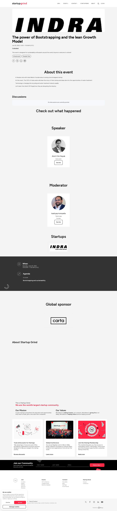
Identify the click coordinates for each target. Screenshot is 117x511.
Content (74, 3)
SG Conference (45, 482)
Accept (20, 502)
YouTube (64, 485)
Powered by (98, 508)
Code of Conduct (33, 501)
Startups (23, 485)
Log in (102, 3)
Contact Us (85, 483)
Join (58, 3)
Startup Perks (84, 3)
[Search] (98, 3)
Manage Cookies (14, 507)
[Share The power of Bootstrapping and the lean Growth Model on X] (17, 60)
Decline (8, 502)
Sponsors (23, 486)
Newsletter (64, 482)
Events (65, 3)
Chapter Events (45, 483)
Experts (22, 483)
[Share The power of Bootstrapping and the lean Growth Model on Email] (24, 60)
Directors (23, 488)
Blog (63, 483)
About (93, 3)
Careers (85, 482)
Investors (23, 482)
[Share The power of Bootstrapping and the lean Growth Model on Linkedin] (21, 60)
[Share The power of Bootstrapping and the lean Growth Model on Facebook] (13, 60)
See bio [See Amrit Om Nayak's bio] (58, 162)
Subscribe (96, 465)
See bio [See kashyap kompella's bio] (58, 222)
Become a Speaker (46, 485)
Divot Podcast (65, 486)
